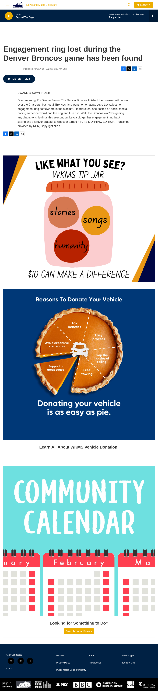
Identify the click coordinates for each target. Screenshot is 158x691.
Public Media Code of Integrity (71, 670)
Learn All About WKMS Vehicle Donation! (79, 447)
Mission (60, 655)
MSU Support (128, 655)
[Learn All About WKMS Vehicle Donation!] (79, 364)
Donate (145, 5)
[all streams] (153, 16)
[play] (8, 16)
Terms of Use (128, 663)
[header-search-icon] (129, 4)
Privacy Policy (63, 663)
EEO (91, 655)
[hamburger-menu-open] (8, 5)
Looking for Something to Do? (79, 623)
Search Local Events (79, 631)
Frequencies (95, 663)
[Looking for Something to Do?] (79, 541)
